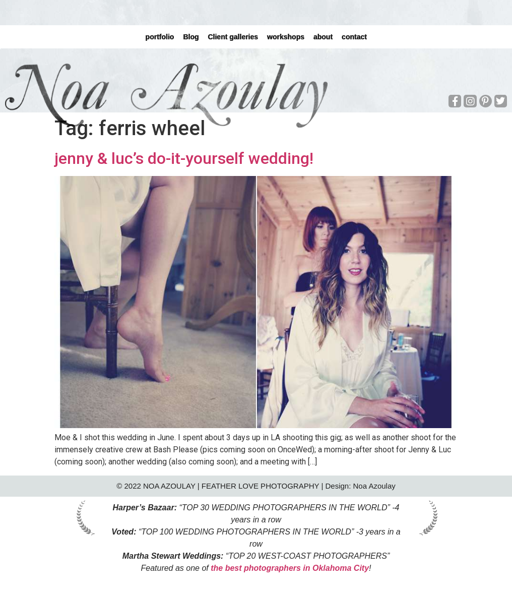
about (323, 37)
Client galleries (233, 37)
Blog (191, 37)
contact (354, 37)
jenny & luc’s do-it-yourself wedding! (183, 158)
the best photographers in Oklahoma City (290, 568)
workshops (285, 37)
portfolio (159, 37)
